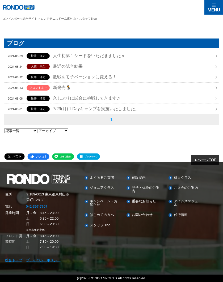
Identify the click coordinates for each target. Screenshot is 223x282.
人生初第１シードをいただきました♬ (88, 55)
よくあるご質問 (102, 178)
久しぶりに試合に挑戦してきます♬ (86, 98)
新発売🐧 (62, 87)
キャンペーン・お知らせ (103, 203)
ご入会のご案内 (186, 188)
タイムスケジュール (187, 203)
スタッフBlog (100, 225)
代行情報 (181, 215)
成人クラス (182, 178)
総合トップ (13, 260)
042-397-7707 (37, 206)
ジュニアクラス (102, 188)
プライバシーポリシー (43, 260)
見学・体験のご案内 (145, 189)
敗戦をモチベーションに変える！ (85, 77)
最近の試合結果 (68, 66)
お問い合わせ (142, 215)
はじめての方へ (102, 215)
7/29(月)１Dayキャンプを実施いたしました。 (96, 108)
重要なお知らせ (144, 201)
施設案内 (139, 178)
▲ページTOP (205, 160)
